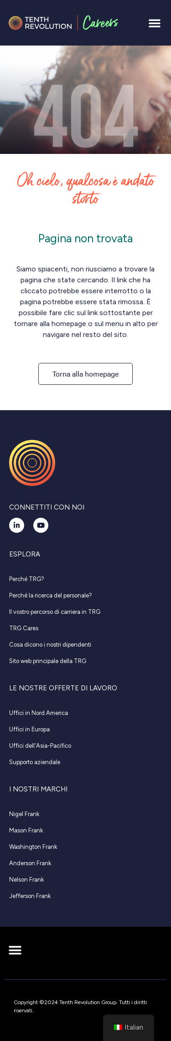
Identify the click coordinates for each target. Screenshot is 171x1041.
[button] (154, 22)
